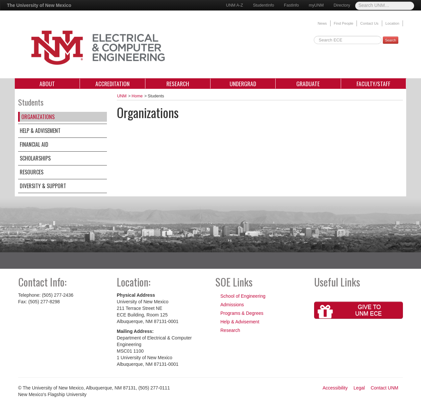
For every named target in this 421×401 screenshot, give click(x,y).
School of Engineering (242, 296)
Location (392, 23)
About (47, 83)
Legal (359, 387)
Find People (344, 23)
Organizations (38, 117)
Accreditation (112, 83)
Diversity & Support (43, 186)
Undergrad (243, 83)
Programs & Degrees (241, 313)
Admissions (232, 304)
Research (177, 83)
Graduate (308, 83)
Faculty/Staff (373, 83)
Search (390, 40)
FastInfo (291, 5)
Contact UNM (384, 387)
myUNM (316, 5)
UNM (122, 96)
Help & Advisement (40, 131)
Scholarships (35, 158)
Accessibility (335, 387)
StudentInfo (263, 5)
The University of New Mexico (39, 5)
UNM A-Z (234, 5)
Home (137, 96)
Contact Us (369, 23)
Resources (31, 172)
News (322, 23)
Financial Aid (34, 144)
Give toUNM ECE (350, 311)
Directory (342, 5)
